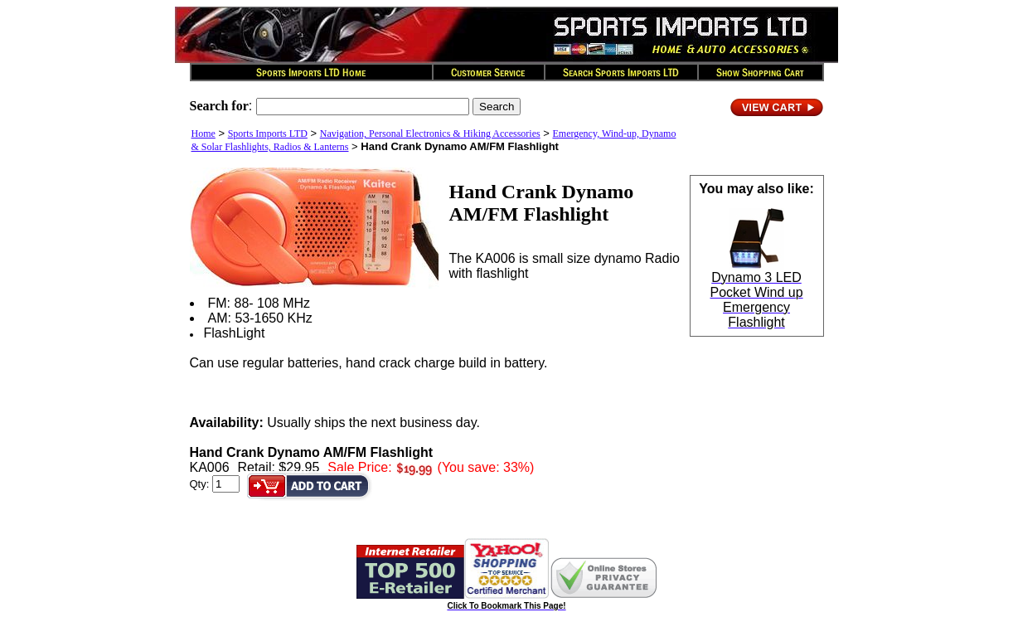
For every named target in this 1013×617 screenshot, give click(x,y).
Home (203, 133)
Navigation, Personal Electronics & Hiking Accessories (430, 133)
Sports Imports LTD (268, 133)
